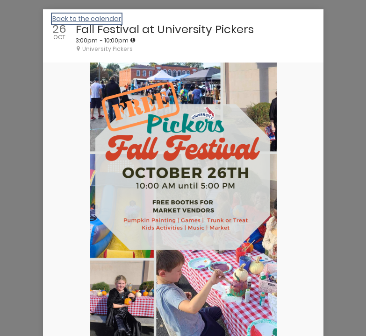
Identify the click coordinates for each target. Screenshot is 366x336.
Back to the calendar (86, 18)
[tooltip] (132, 40)
